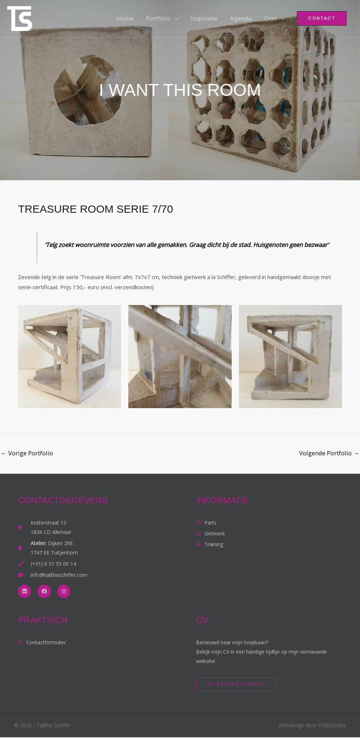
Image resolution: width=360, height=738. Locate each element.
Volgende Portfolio (329, 453)
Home (125, 20)
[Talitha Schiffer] (20, 19)
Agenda (241, 20)
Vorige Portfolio (27, 453)
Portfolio (158, 20)
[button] (322, 20)
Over (270, 20)
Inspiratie (204, 20)
